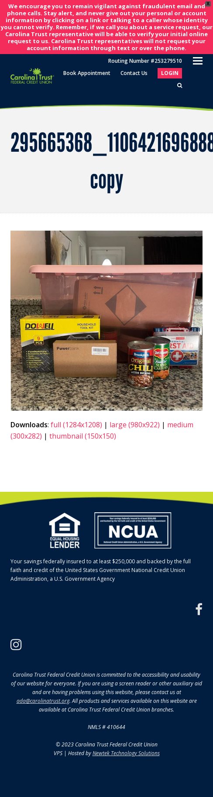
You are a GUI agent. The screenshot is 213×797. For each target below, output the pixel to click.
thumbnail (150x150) (82, 436)
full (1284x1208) (76, 424)
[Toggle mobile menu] (198, 60)
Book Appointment (86, 73)
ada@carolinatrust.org (43, 701)
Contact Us (134, 73)
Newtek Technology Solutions (126, 753)
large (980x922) (135, 424)
